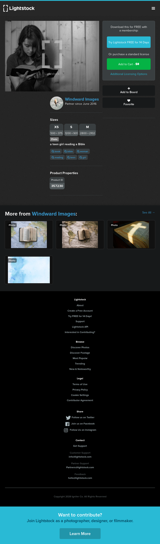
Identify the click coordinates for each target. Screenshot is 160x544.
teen (71, 157)
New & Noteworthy (80, 369)
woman (82, 151)
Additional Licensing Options (128, 74)
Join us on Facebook (83, 423)
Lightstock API (80, 326)
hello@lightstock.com (80, 478)
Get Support (80, 446)
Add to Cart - (128, 64)
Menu (153, 8)
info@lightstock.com (80, 456)
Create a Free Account (80, 310)
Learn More (80, 533)
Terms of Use (80, 384)
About (80, 305)
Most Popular (80, 358)
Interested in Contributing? (80, 332)
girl (83, 157)
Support (80, 321)
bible (68, 151)
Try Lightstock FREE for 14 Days (128, 42)
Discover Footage (80, 352)
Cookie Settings (80, 395)
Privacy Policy (80, 389)
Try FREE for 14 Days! (80, 316)
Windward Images (82, 99)
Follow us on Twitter (83, 417)
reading (57, 157)
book (56, 151)
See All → (148, 212)
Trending (80, 363)
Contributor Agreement (80, 400)
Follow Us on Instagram (83, 430)
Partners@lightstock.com (80, 467)
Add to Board (129, 90)
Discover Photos (80, 347)
